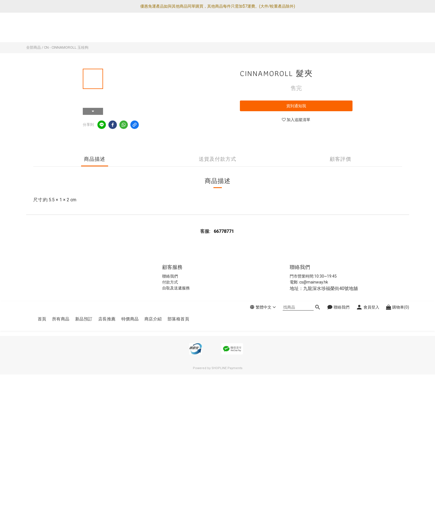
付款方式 (170, 282)
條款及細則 (203, 320)
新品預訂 (84, 30)
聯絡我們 (170, 276)
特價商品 (130, 30)
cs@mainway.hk (313, 282)
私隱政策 (162, 320)
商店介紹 (153, 30)
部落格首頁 (178, 30)
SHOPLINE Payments (226, 368)
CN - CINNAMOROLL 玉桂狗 (66, 47)
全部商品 (33, 47)
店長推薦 (107, 30)
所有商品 (61, 30)
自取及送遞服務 (176, 288)
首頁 (42, 30)
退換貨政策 (182, 320)
